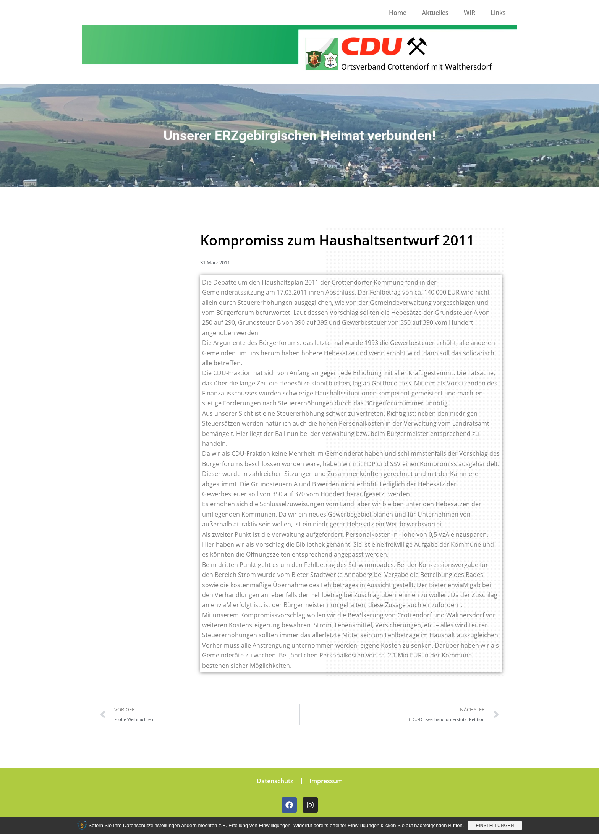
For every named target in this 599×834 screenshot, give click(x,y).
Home (397, 12)
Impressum (326, 781)
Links (498, 12)
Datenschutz (275, 781)
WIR (469, 12)
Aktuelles (435, 12)
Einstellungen (495, 825)
